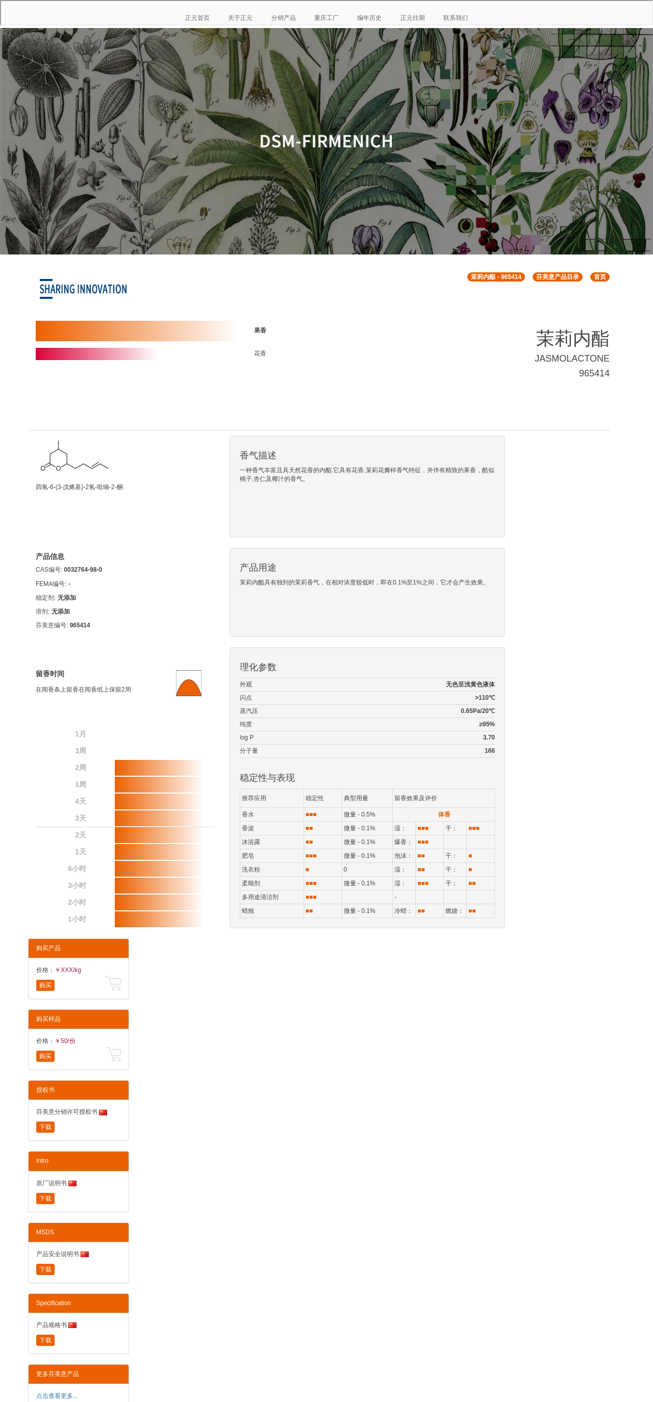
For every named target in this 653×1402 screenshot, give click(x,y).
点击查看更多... (57, 1395)
